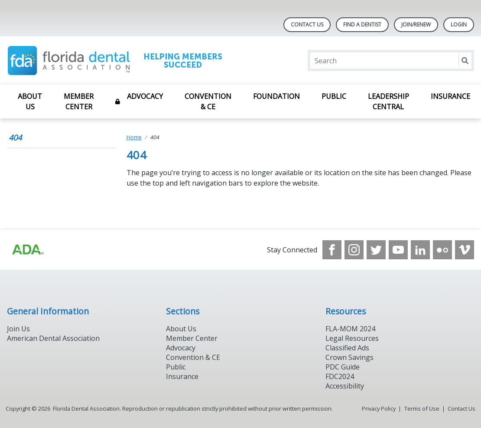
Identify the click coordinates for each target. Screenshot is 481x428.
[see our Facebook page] (331, 249)
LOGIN (459, 24)
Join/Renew (416, 24)
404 (15, 137)
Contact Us (307, 24)
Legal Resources (352, 338)
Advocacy (145, 96)
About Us (30, 101)
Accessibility (344, 386)
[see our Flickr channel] (442, 249)
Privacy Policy (379, 408)
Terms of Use (421, 408)
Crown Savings (349, 357)
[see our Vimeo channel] (464, 249)
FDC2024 (339, 376)
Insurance (450, 96)
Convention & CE (208, 101)
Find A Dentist (362, 24)
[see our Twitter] (376, 249)
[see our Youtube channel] (398, 249)
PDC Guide (342, 367)
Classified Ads (347, 348)
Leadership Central (388, 101)
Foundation (276, 96)
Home (134, 137)
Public (334, 96)
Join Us (18, 328)
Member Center (79, 101)
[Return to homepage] (119, 60)
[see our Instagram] (354, 249)
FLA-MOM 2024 (350, 328)
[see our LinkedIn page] (420, 249)
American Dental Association (53, 338)
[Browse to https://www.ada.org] (27, 250)
